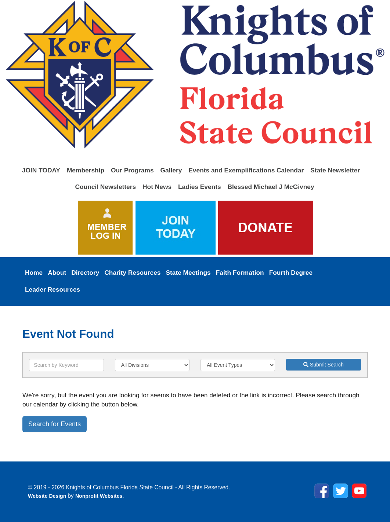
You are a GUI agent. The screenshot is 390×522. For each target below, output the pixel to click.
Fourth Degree (291, 272)
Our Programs (132, 170)
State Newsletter (335, 170)
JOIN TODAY (41, 170)
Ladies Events (199, 186)
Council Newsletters (105, 186)
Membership (85, 170)
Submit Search (323, 365)
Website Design (48, 496)
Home (34, 272)
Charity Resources (132, 272)
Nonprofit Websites (98, 496)
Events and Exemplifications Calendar (246, 170)
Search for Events (54, 424)
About (57, 272)
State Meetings (188, 272)
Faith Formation (240, 272)
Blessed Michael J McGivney (271, 186)
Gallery (171, 170)
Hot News (156, 186)
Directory (85, 272)
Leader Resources (52, 289)
